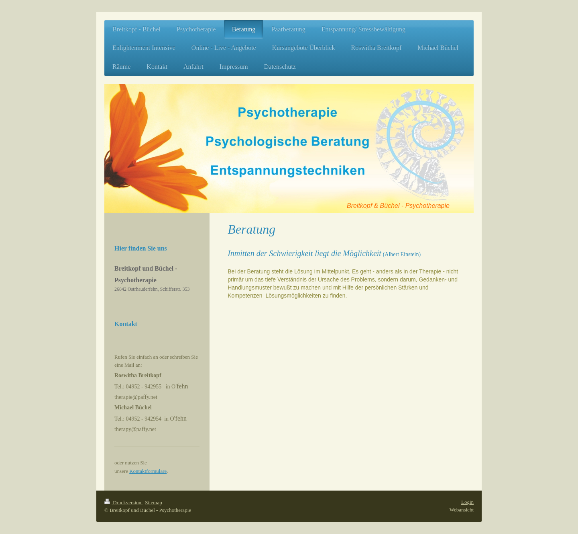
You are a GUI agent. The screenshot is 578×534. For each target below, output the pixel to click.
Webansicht (462, 510)
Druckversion (123, 502)
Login (467, 502)
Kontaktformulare (148, 471)
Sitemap (153, 502)
